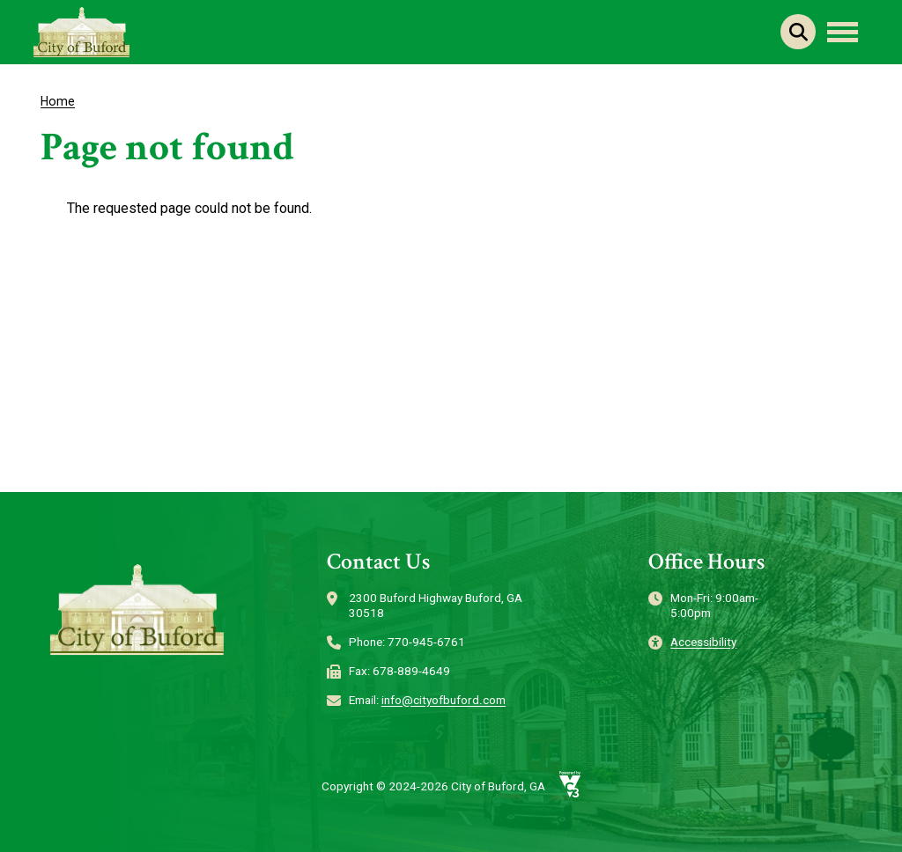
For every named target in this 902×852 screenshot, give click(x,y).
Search (798, 31)
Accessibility (703, 642)
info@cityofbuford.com (443, 700)
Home (58, 101)
